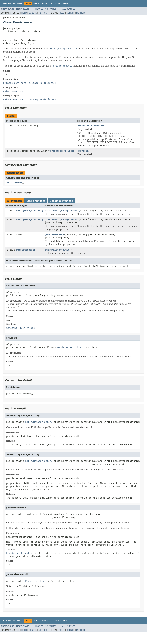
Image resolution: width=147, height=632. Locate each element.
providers (83, 151)
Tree (36, 3)
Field (24, 13)
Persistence (14, 182)
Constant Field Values (20, 328)
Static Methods (35, 200)
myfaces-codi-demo (14, 83)
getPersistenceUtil (57, 249)
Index (58, 3)
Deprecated (47, 3)
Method (43, 13)
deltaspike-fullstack (42, 83)
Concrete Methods (61, 200)
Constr (33, 13)
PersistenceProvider (61, 151)
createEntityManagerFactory (62, 210)
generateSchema (54, 234)
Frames (39, 9)
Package (17, 3)
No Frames (50, 9)
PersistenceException (19, 553)
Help (65, 3)
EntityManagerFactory (29, 210)
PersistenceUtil (26, 249)
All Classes (68, 9)
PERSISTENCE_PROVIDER (91, 125)
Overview (6, 3)
